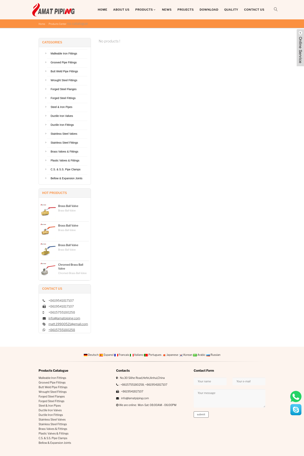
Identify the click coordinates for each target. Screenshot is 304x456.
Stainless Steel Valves (64, 133)
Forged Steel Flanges (64, 89)
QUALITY (231, 9)
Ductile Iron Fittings (62, 124)
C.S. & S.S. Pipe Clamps (65, 169)
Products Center (57, 23)
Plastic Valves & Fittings (65, 160)
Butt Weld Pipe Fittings (64, 71)
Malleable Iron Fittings (64, 53)
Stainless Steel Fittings (64, 142)
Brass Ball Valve (68, 206)
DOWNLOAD (209, 9)
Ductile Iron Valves (62, 115)
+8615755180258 (61, 330)
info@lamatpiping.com (64, 318)
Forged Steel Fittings (63, 98)
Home (102, 9)
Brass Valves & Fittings (64, 151)
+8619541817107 (156, 384)
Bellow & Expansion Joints (66, 178)
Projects (185, 9)
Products (144, 9)
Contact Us (254, 9)
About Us (121, 9)
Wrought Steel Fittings (64, 80)
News (167, 9)
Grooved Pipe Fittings (64, 62)
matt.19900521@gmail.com (68, 324)
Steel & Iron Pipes (61, 107)
